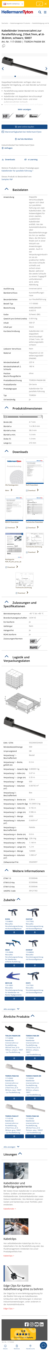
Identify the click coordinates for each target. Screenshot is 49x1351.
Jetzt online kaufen (24, 126)
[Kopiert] (3, 45)
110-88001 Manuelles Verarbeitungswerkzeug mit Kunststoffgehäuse (14, 918)
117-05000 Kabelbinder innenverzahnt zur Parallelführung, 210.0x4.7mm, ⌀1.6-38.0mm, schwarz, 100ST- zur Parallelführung (35, 1040)
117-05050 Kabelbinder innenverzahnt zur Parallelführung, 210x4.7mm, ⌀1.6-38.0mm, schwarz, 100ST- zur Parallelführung (35, 1080)
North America (13, 3)
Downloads (8, 159)
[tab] (24, 190)
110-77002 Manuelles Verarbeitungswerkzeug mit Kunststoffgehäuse (35, 918)
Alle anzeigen (12, 1008)
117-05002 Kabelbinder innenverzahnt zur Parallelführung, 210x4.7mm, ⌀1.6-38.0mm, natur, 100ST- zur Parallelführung (14, 1078)
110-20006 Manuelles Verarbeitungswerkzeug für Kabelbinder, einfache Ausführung (14, 950)
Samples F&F (7, 179)
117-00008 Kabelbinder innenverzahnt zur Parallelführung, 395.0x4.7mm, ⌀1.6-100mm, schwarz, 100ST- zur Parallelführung (14, 1038)
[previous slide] (3, 68)
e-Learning (31, 159)
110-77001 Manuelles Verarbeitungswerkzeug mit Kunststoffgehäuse (35, 982)
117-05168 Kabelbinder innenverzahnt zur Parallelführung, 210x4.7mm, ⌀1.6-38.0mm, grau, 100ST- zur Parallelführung (14, 1119)
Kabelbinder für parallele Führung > (17, 170)
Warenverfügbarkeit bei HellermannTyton (22, 132)
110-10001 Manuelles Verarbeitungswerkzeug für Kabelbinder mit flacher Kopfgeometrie (14, 983)
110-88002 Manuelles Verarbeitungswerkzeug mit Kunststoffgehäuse (35, 949)
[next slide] (46, 68)
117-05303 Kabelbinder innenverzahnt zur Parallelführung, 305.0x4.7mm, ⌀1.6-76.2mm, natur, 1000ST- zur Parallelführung (35, 1119)
